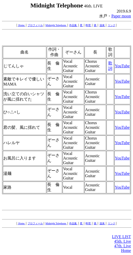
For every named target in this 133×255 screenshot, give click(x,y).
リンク (111, 25)
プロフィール (35, 25)
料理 (88, 25)
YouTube (122, 66)
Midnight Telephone (56, 25)
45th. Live (122, 241)
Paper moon (121, 16)
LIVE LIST (121, 237)
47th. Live (122, 246)
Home (21, 25)
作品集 (73, 25)
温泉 (102, 25)
